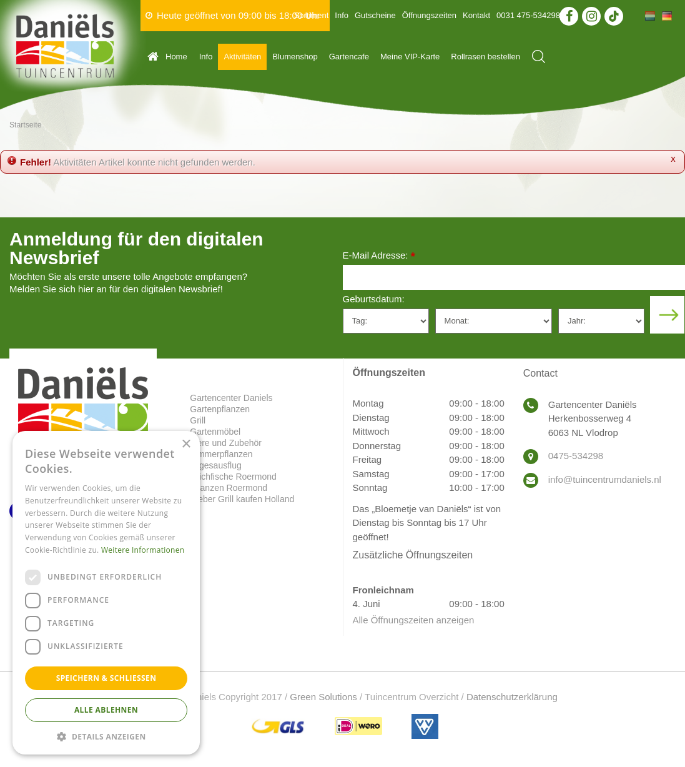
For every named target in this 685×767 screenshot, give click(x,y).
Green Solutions (323, 696)
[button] (106, 736)
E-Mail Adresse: (379, 256)
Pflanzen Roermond (228, 488)
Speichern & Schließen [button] (106, 678)
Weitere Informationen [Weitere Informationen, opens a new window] (143, 550)
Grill (197, 420)
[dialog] (106, 593)
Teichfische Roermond (233, 477)
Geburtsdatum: (374, 299)
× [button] (185, 444)
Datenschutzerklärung (512, 696)
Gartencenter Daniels (231, 398)
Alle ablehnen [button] (106, 710)
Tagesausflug (216, 465)
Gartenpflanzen (220, 409)
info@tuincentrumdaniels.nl (604, 479)
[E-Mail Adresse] (514, 277)
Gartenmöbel (215, 432)
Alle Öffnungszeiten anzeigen (414, 620)
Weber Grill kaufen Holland (242, 499)
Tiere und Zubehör (226, 443)
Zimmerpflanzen (221, 454)
